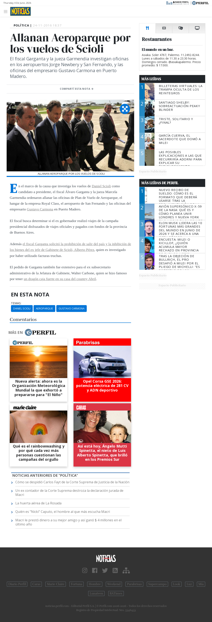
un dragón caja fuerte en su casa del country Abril (60, 279)
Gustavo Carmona (40, 209)
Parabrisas (134, 584)
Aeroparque (44, 308)
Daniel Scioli (101, 186)
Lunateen (96, 593)
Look (176, 584)
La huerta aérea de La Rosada (38, 503)
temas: (16, 303)
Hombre (95, 584)
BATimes (116, 593)
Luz (189, 584)
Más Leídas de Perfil (159, 182)
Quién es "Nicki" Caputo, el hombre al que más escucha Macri (62, 511)
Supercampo (157, 584)
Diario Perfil (17, 584)
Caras (36, 584)
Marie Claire (55, 584)
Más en (32, 332)
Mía (201, 584)
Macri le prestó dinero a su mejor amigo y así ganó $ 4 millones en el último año (68, 522)
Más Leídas (151, 78)
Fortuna (76, 584)
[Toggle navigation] (6, 11)
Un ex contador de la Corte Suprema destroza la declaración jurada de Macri (69, 492)
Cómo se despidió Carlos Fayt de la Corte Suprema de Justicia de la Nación (72, 482)
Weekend (114, 584)
